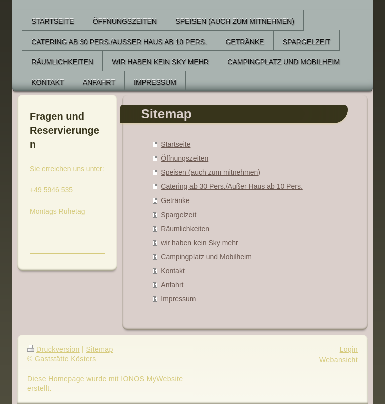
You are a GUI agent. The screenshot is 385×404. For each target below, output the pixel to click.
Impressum (178, 299)
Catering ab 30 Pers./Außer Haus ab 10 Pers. (231, 186)
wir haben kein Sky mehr (199, 243)
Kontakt (172, 271)
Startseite (175, 144)
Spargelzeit (178, 215)
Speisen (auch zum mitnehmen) (210, 172)
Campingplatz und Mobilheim (206, 257)
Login (349, 349)
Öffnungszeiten (184, 158)
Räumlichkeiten (185, 229)
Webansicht (338, 360)
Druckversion (53, 349)
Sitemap (99, 349)
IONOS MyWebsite (152, 379)
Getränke (175, 200)
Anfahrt (172, 285)
